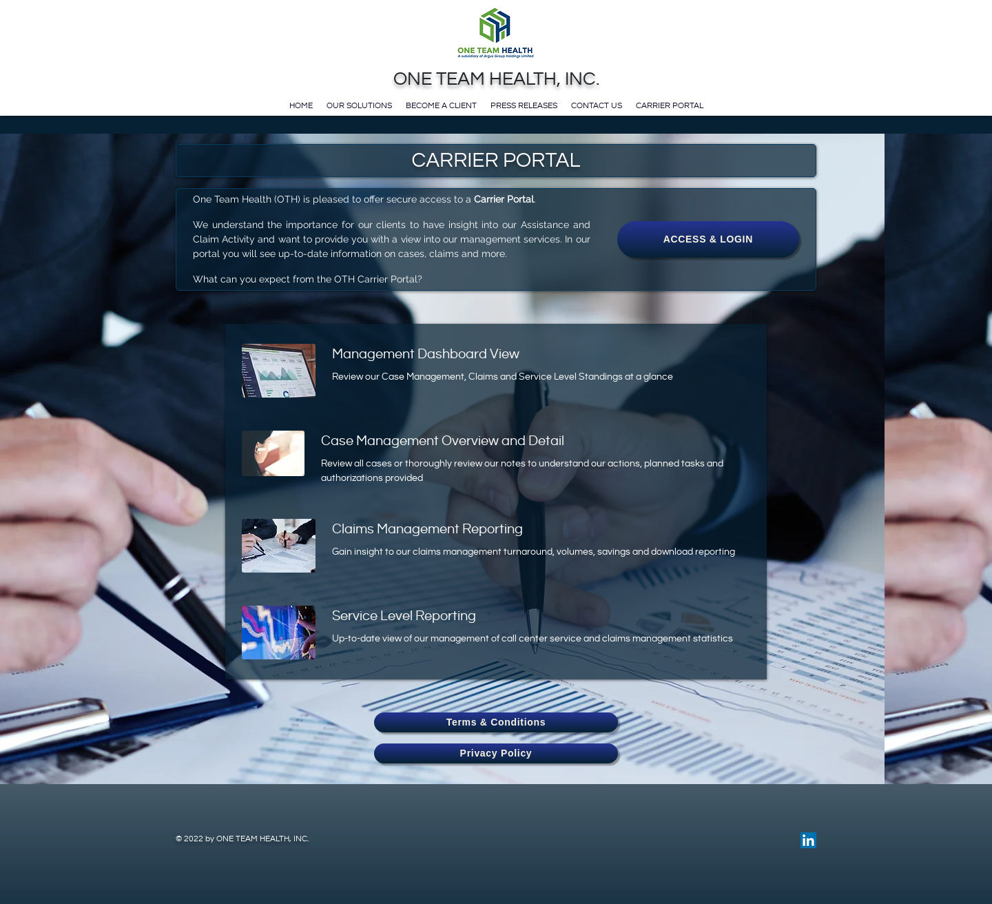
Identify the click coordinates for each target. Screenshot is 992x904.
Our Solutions (359, 105)
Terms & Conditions (496, 722)
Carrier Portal (669, 105)
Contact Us (596, 105)
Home (301, 105)
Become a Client (441, 105)
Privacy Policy (496, 753)
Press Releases (523, 105)
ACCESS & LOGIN (708, 239)
